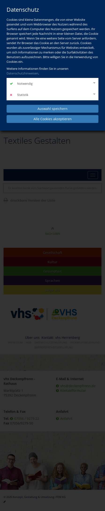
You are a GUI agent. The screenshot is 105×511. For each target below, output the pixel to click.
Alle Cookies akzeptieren (53, 119)
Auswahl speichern (53, 108)
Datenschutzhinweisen (22, 73)
